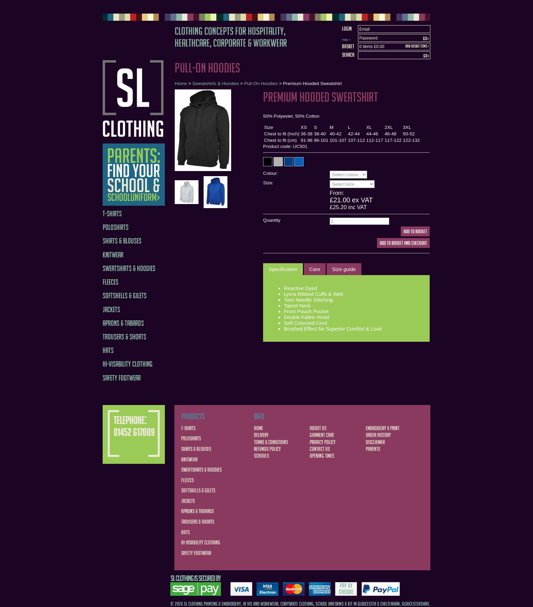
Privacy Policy (323, 442)
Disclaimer (375, 442)
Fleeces (110, 282)
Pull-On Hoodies (261, 83)
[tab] (283, 269)
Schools (261, 455)
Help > (346, 39)
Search (348, 54)
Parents (373, 448)
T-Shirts (112, 213)
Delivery (261, 435)
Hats (108, 350)
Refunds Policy (267, 448)
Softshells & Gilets (125, 295)
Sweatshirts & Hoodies (129, 268)
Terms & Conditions (271, 442)
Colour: (270, 173)
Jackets (111, 309)
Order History (378, 435)
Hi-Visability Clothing (128, 364)
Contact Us (320, 448)
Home (181, 83)
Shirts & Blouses (122, 241)
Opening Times (322, 455)
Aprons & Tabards (123, 323)
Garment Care (322, 435)
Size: (268, 182)
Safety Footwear (122, 378)
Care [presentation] (314, 269)
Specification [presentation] (283, 269)
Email (364, 29)
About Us (318, 428)
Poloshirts (115, 227)
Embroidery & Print (382, 428)
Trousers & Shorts (124, 337)
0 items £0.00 (371, 46)
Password (368, 38)
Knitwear (113, 255)
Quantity (271, 220)
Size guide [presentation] (344, 269)
